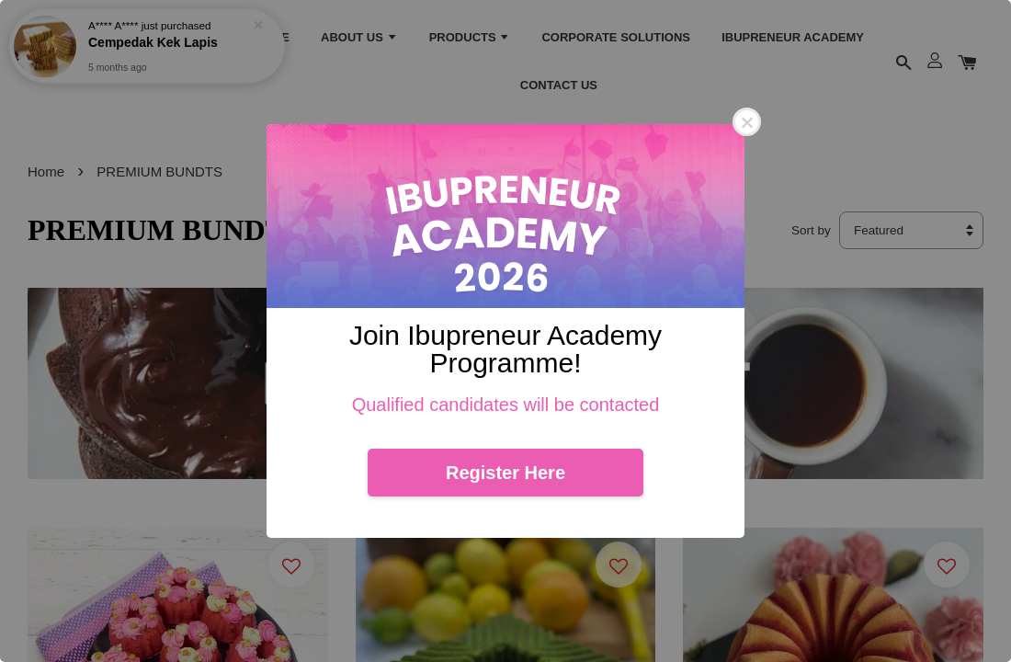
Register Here (505, 472)
